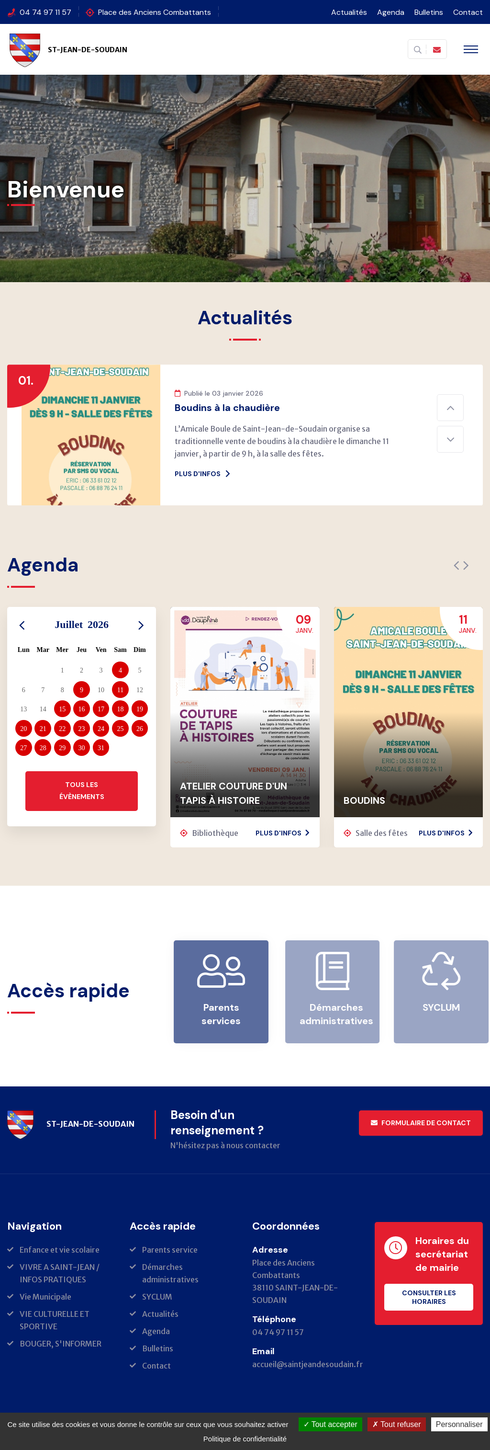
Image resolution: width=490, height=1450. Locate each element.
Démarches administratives (340, 1014)
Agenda (390, 12)
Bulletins (428, 12)
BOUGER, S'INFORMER (60, 1343)
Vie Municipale (45, 1297)
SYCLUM (445, 1007)
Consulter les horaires (429, 1297)
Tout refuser (396, 1424)
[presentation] (456, 566)
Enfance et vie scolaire (60, 1250)
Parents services (225, 1014)
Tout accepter (330, 1424)
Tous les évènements (81, 790)
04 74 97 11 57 (45, 12)
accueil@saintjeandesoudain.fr (307, 1364)
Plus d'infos (203, 473)
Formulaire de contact (421, 1123)
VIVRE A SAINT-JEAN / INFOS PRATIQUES (60, 1273)
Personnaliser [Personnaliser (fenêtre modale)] (459, 1424)
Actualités (349, 12)
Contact (468, 12)
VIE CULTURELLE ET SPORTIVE (54, 1320)
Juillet (82, 624)
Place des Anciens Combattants (154, 12)
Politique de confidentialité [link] (245, 1439)
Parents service (170, 1250)
